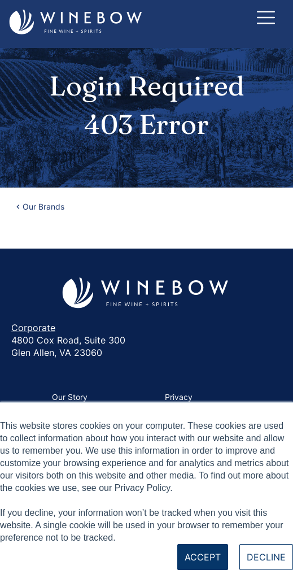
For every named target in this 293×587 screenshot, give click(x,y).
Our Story (70, 397)
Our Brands (43, 206)
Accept (203, 557)
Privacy (179, 397)
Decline (266, 557)
